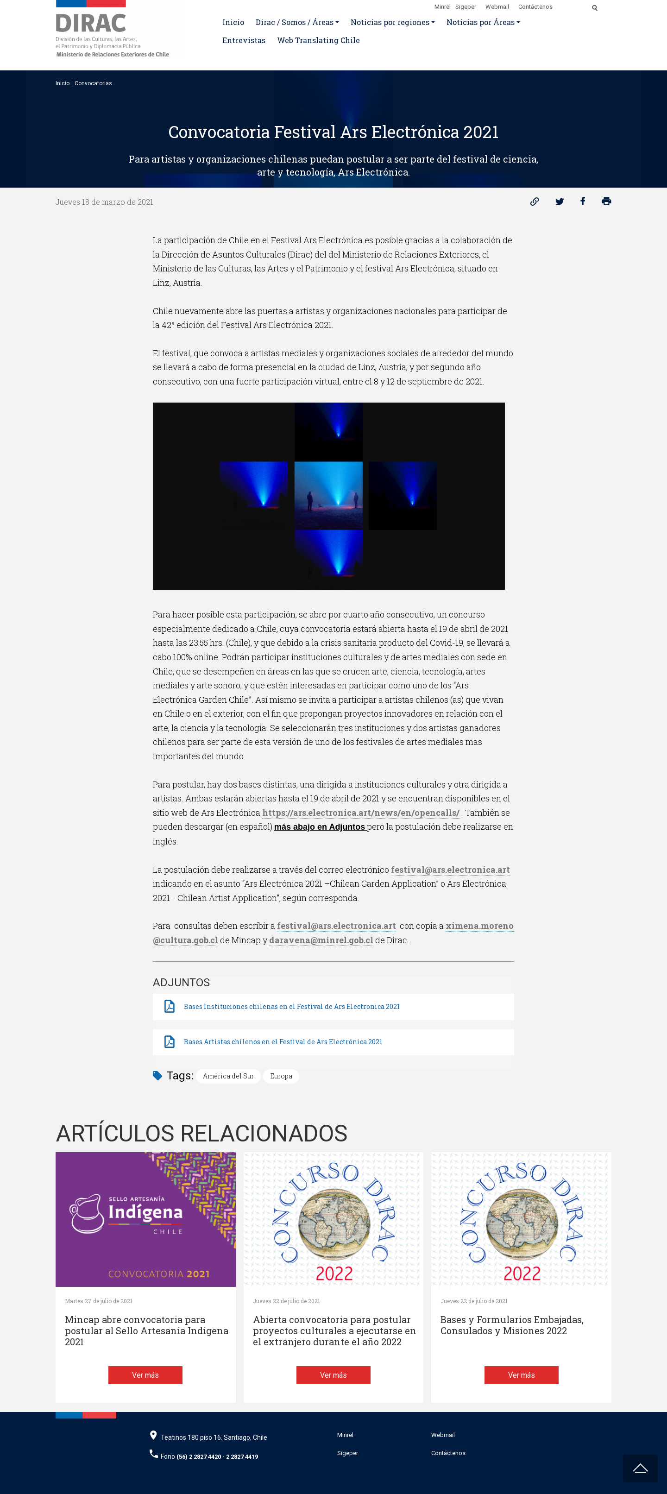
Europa (281, 1076)
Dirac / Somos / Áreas (295, 22)
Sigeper (465, 6)
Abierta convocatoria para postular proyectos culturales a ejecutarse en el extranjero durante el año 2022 (334, 1331)
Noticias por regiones (390, 22)
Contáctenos (535, 6)
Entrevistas (243, 40)
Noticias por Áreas (481, 22)
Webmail (497, 6)
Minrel (442, 6)
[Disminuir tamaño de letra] (575, 5)
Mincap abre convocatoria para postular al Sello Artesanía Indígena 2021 (146, 1331)
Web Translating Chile (318, 40)
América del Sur (228, 1076)
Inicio (233, 22)
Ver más (145, 1375)
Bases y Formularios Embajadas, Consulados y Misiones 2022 (512, 1325)
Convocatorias (93, 83)
